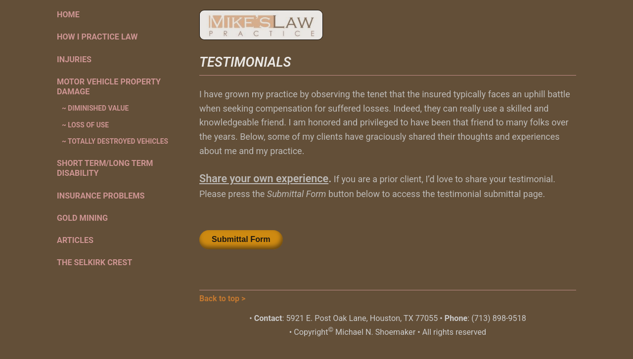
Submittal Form (241, 239)
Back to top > (222, 298)
